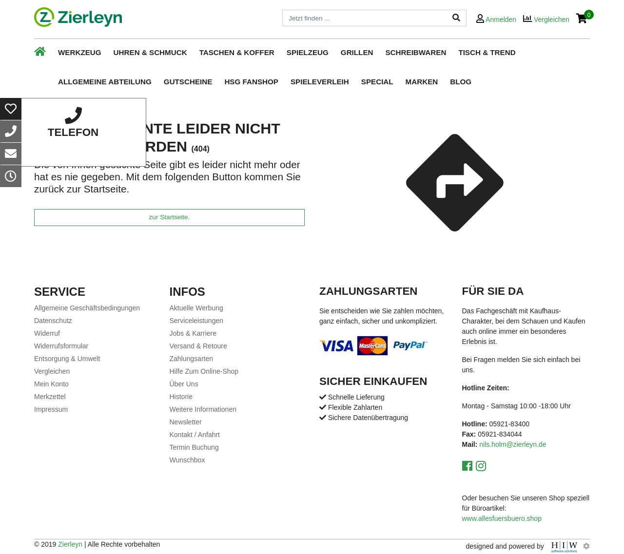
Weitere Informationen (203, 409)
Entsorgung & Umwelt (67, 359)
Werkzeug (79, 52)
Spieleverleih (320, 81)
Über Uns (184, 384)
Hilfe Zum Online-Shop (204, 371)
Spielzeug (308, 52)
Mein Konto (51, 384)
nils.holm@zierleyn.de (512, 444)
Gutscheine (188, 81)
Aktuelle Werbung (196, 308)
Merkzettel (50, 397)
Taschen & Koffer (236, 52)
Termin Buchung (194, 447)
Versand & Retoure (198, 346)
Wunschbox (187, 460)
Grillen (357, 52)
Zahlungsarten (192, 359)
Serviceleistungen (197, 321)
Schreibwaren (415, 52)
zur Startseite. (169, 217)
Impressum (51, 409)
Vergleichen (52, 371)
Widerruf (47, 333)
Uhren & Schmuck (150, 52)
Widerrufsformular (61, 346)
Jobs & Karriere (193, 333)
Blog (460, 81)
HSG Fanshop (251, 81)
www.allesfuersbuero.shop (502, 518)
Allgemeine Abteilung (105, 81)
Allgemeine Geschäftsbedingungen (87, 308)
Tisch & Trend (486, 52)
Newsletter (186, 422)
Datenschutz (53, 321)
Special (377, 81)
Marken (422, 81)
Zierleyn (70, 544)
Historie (181, 397)
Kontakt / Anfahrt (195, 435)
